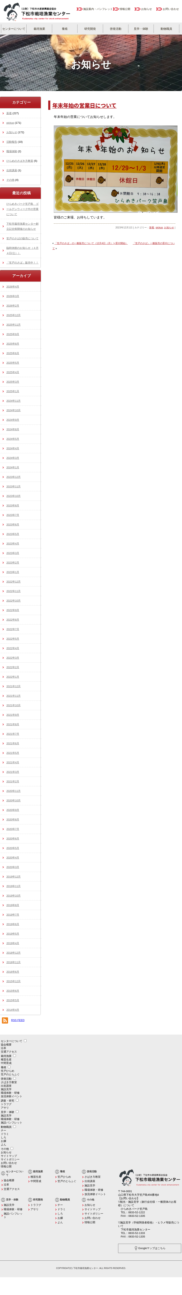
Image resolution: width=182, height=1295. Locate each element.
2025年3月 (12, 381)
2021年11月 (13, 695)
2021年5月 (12, 752)
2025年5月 (12, 362)
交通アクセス (9, 1051)
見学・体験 (141, 28)
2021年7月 (12, 733)
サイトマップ (9, 1155)
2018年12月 (13, 952)
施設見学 (6, 1089)
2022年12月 (13, 581)
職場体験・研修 (10, 1092)
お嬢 (3, 1141)
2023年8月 (12, 505)
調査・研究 (7, 1100)
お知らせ (146, 9)
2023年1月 (12, 572)
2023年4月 (12, 543)
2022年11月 (13, 591)
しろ (3, 1137)
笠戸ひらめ (7, 1070)
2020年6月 (12, 838)
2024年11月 (13, 400)
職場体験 (11, 151)
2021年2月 (12, 781)
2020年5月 (12, 848)
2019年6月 (12, 924)
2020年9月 (12, 810)
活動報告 (11, 141)
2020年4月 (12, 857)
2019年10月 (13, 895)
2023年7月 (12, 515)
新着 (151, 227)
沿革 (3, 1048)
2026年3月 (12, 296)
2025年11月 (13, 324)
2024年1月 (12, 467)
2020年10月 (13, 800)
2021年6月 (12, 743)
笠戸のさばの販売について (22, 238)
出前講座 (11, 170)
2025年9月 (12, 334)
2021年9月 (12, 714)
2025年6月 (12, 353)
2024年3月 (12, 457)
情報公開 (125, 9)
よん (3, 1144)
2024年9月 (12, 419)
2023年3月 (12, 553)
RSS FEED (18, 1020)
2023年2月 (12, 562)
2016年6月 (12, 971)
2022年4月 (12, 648)
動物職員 (166, 28)
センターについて (13, 28)
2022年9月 (12, 610)
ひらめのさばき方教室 (19, 160)
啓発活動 (115, 28)
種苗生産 (6, 1059)
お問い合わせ (171, 9)
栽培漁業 (39, 28)
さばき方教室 (9, 1082)
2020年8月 (12, 819)
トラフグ (6, 1104)
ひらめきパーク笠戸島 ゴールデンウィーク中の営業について (22, 209)
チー (3, 1130)
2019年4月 (12, 943)
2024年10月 (13, 410)
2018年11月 (13, 962)
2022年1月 (12, 676)
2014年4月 (12, 1009)
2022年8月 (12, 619)
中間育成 (6, 1063)
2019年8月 (12, 905)
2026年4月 (12, 286)
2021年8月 (12, 724)
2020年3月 (12, 867)
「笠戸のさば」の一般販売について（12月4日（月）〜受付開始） (91, 243)
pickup (159, 227)
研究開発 (90, 28)
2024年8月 (12, 429)
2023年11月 (13, 486)
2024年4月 (12, 448)
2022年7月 (12, 629)
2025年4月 (12, 372)
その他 (10, 179)
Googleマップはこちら (152, 1248)
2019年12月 (13, 876)
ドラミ (5, 1134)
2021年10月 (13, 705)
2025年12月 (13, 315)
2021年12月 (13, 686)
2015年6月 (12, 990)
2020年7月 (12, 829)
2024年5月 (12, 438)
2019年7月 (12, 914)
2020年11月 (13, 791)
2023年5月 (12, 534)
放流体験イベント (11, 1096)
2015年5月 (12, 1000)
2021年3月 (12, 771)
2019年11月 (13, 886)
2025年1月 (12, 391)
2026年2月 (12, 305)
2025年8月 (12, 343)
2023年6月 (12, 524)
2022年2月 (12, 667)
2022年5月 (12, 638)
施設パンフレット (11, 1122)
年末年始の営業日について (84, 105)
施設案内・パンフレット (98, 9)
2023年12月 (13, 476)
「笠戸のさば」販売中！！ (22, 262)
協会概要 (6, 1044)
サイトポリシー (10, 1159)
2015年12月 (13, 981)
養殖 (65, 28)
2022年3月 (12, 657)
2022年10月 (13, 600)
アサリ (5, 1107)
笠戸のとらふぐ (10, 1074)
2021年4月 (12, 762)
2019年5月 (12, 933)
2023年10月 (13, 496)
